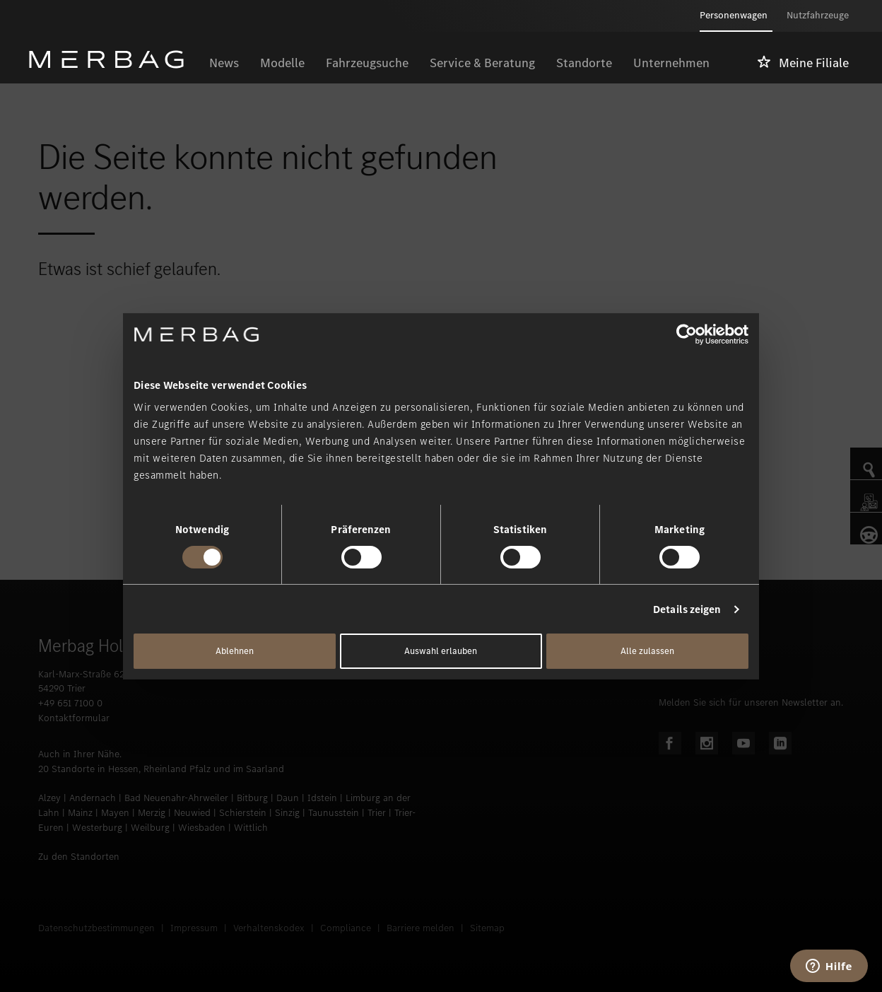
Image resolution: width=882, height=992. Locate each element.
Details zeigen (687, 609)
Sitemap (487, 928)
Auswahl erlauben (440, 651)
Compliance (345, 928)
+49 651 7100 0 (70, 703)
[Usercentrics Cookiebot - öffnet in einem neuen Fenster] (686, 333)
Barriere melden (420, 928)
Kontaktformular (74, 718)
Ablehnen (235, 651)
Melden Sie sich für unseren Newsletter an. (751, 702)
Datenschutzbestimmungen (96, 928)
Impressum (194, 928)
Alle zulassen (647, 651)
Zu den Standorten (78, 856)
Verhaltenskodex (269, 928)
